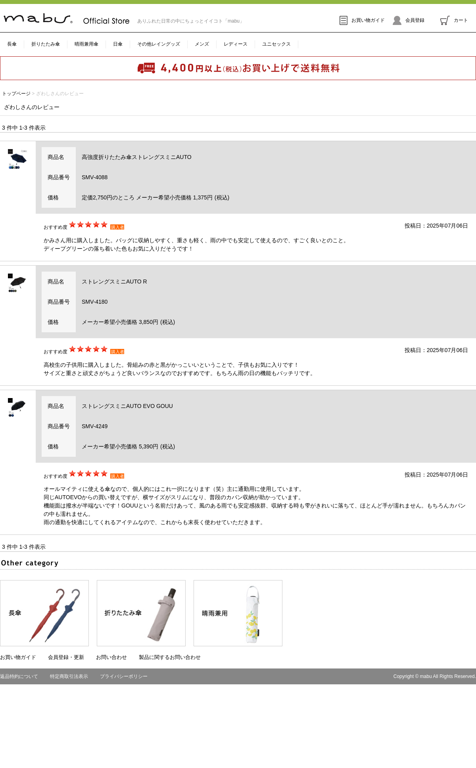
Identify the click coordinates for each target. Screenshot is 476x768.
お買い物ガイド (362, 20)
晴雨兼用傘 (86, 44)
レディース (236, 44)
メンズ (202, 44)
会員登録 (408, 20)
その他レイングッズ (158, 44)
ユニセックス (276, 44)
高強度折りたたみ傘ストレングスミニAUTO (137, 157)
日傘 (118, 44)
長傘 (12, 44)
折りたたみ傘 (45, 44)
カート (454, 20)
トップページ (16, 93)
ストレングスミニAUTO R (114, 281)
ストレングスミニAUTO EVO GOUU (127, 406)
